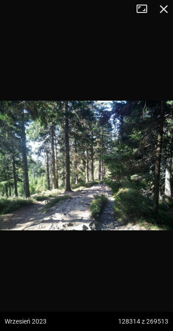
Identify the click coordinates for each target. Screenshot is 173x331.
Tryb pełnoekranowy (145, 9)
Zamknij (164, 9)
